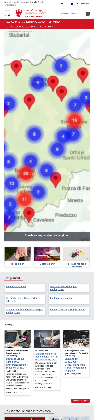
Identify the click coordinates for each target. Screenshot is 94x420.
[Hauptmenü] (7, 13)
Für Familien (54, 22)
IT (67, 3)
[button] (47, 235)
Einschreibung (45, 27)
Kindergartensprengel (61, 298)
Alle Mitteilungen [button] (80, 401)
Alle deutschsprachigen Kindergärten (26, 22)
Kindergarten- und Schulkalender (67, 309)
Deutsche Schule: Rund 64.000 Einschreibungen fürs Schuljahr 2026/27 (17, 363)
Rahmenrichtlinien (16, 286)
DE (62, 3)
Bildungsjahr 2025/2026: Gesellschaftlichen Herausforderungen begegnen (75, 364)
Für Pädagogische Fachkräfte (21, 27)
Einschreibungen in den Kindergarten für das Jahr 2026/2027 (46, 356)
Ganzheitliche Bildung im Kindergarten (63, 288)
